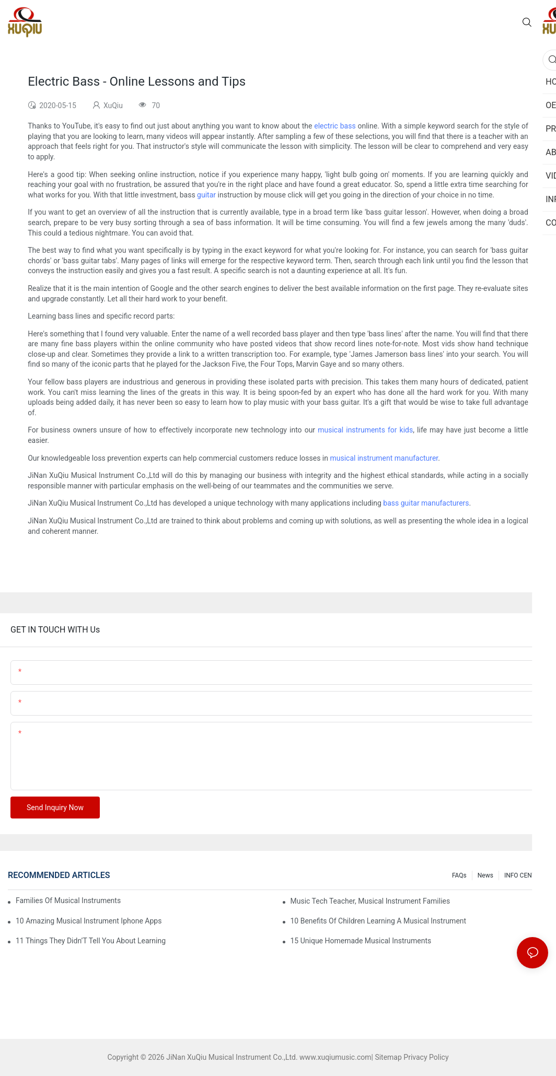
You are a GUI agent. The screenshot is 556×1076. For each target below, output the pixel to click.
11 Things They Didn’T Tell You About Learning (91, 941)
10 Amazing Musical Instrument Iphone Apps (88, 921)
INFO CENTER (523, 875)
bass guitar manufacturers (426, 503)
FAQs (459, 875)
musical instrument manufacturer (384, 458)
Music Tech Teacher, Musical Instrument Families (370, 901)
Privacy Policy (425, 1057)
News (485, 875)
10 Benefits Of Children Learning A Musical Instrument (379, 921)
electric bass (334, 126)
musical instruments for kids (365, 430)
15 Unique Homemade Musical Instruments (361, 941)
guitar (206, 195)
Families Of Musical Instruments (68, 900)
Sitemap (388, 1057)
